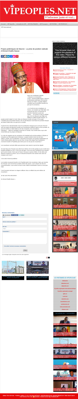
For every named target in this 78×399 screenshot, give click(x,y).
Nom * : (4, 217)
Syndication (37, 396)
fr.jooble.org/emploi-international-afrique (65, 288)
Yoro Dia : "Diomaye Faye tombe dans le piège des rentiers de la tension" (63, 195)
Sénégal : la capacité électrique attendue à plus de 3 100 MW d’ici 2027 (64, 217)
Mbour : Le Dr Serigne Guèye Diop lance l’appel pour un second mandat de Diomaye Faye (64, 238)
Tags (50, 396)
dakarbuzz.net (65, 283)
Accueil (3, 24)
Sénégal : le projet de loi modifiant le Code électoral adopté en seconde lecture (64, 206)
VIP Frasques (44, 24)
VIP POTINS (53, 24)
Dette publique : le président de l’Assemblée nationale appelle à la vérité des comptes (64, 87)
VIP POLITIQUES (33, 24)
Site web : (5, 226)
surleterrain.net (65, 304)
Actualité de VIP (21, 24)
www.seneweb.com (65, 306)
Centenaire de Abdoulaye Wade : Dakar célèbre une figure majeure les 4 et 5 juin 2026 (65, 250)
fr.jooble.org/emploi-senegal (65, 291)
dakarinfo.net (65, 286)
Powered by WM (54, 396)
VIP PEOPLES (63, 24)
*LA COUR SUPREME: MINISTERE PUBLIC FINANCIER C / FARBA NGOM (64, 173)
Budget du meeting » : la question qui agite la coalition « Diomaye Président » (38, 277)
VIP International (6, 27)
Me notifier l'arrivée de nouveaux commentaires (15, 246)
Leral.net (65, 296)
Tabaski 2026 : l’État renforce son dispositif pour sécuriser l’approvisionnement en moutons (64, 227)
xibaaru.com (65, 309)
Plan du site (29, 396)
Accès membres (23, 396)
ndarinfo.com (65, 299)
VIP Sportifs (11, 24)
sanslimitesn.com (65, 301)
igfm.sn (65, 293)
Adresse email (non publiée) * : (9, 221)
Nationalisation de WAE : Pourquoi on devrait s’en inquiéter (13, 277)
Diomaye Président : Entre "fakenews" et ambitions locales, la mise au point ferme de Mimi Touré (64, 79)
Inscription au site (44, 396)
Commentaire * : (6, 231)
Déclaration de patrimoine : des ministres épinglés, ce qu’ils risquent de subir (64, 83)
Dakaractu (65, 280)
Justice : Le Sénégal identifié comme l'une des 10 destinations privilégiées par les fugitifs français (64, 162)
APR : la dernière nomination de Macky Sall (64, 324)
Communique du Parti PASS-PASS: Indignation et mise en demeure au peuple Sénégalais (64, 184)
